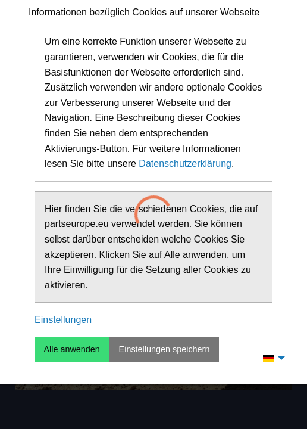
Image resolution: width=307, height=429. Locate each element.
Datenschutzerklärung (185, 163)
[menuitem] (270, 357)
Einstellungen (63, 320)
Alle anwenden (71, 349)
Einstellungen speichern (164, 349)
